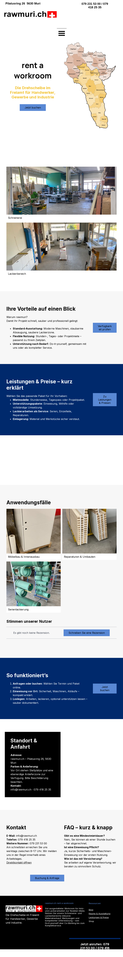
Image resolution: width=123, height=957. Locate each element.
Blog (91, 909)
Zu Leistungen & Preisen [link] (104, 399)
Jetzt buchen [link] (104, 688)
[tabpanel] (36, 3)
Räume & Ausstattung (99, 913)
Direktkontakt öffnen (19, 862)
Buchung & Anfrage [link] (47, 878)
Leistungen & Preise (99, 917)
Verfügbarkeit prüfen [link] (105, 328)
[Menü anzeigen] (62, 33)
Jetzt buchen (33, 107)
